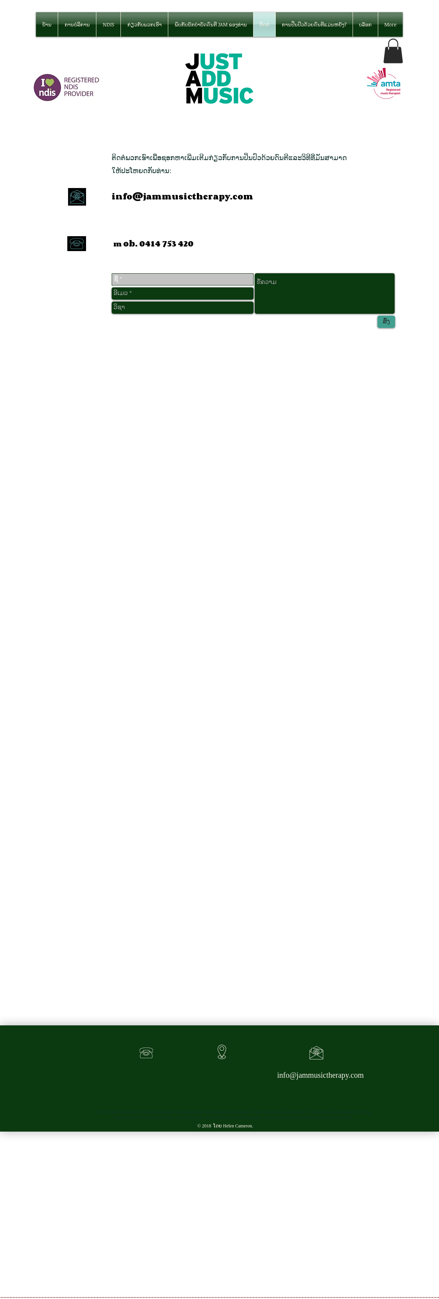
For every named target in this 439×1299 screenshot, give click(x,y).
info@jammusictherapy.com (182, 196)
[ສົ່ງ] (386, 322)
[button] (393, 51)
